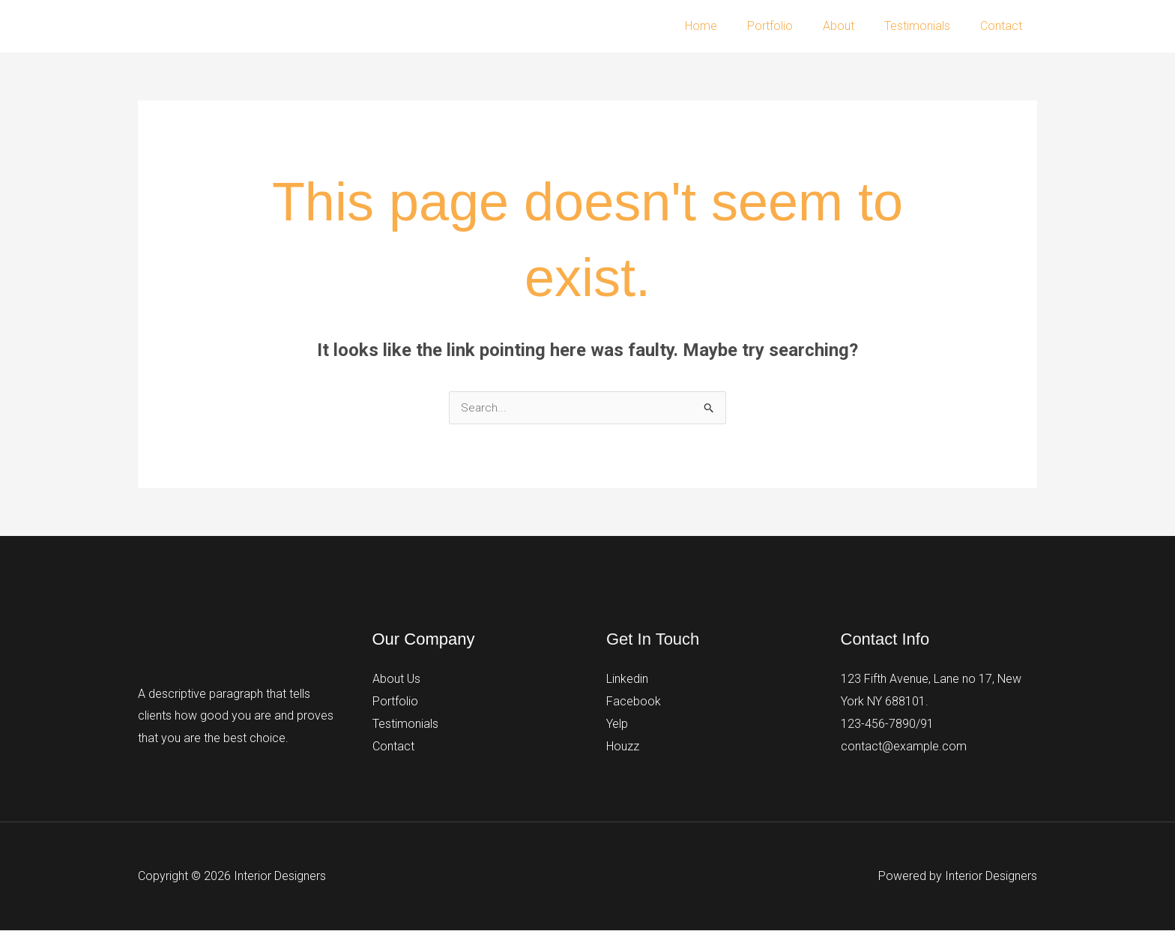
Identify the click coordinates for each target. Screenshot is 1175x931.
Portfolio (791, 26)
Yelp (617, 724)
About (853, 26)
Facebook (633, 702)
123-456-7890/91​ (887, 724)
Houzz (622, 746)
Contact (1004, 26)
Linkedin (627, 679)
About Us (396, 679)
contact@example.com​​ (904, 746)
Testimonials (926, 26)
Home (728, 26)
